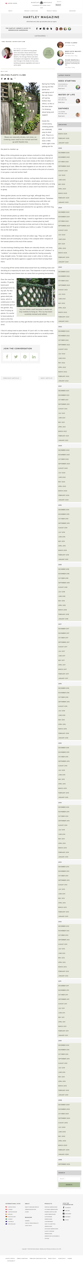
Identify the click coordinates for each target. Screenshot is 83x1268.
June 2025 (62, 180)
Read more (61, 88)
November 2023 (64, 276)
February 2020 (63, 495)
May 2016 (61, 720)
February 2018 (63, 614)
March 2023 (62, 312)
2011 (59, 981)
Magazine (72, 10)
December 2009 (63, 1105)
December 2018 (63, 569)
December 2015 (63, 748)
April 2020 (62, 486)
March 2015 (62, 788)
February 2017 (63, 674)
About (10, 10)
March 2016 (62, 729)
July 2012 (61, 949)
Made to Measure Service (32, 1207)
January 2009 (63, 1154)
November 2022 (64, 336)
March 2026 (62, 134)
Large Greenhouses (50, 1214)
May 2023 (61, 303)
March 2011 (62, 1026)
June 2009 (62, 1132)
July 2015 (61, 770)
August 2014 (62, 825)
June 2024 (62, 239)
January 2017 (63, 678)
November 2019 (63, 514)
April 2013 (62, 903)
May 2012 (61, 958)
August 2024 (63, 230)
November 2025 (64, 157)
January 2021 (63, 440)
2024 (60, 207)
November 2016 (63, 693)
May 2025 (61, 184)
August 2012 (62, 944)
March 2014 (62, 848)
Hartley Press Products (31, 1223)
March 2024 (62, 253)
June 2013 (61, 894)
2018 (60, 565)
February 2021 (63, 436)
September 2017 (63, 642)
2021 (60, 386)
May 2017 (61, 660)
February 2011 (63, 1031)
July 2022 (61, 354)
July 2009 (61, 1127)
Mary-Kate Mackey (73, 51)
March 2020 (62, 491)
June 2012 (61, 953)
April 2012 (62, 962)
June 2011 (61, 1013)
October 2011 (63, 995)
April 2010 (62, 1081)
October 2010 (63, 1054)
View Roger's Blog (70, 67)
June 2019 (61, 537)
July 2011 (61, 1008)
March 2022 (62, 372)
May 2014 (61, 839)
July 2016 (61, 711)
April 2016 (62, 724)
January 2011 (63, 1035)
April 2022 (62, 367)
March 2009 (62, 1145)
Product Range (52, 10)
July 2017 (61, 651)
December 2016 (63, 688)
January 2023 (63, 321)
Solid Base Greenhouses (51, 1228)
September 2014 (64, 821)
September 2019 (64, 523)
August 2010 (62, 1063)
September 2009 (64, 1118)
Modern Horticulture (51, 1211)
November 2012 (63, 931)
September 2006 (64, 1164)
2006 (60, 1160)
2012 (60, 922)
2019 (60, 505)
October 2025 (63, 162)
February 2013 (63, 912)
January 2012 (63, 976)
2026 (60, 129)
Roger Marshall (72, 60)
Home (3, 41)
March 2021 (62, 431)
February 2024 (63, 257)
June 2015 (61, 775)
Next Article (46, 378)
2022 (60, 327)
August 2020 (63, 468)
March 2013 (62, 907)
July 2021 (61, 413)
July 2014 (61, 830)
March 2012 (62, 967)
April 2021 (62, 427)
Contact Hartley (10, 1258)
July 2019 (61, 532)
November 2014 (63, 812)
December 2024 (63, 212)
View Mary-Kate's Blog (71, 55)
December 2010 (63, 1045)
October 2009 (63, 1114)
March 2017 (62, 669)
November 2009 (64, 1109)
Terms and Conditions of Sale (38, 1258)
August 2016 (62, 706)
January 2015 (63, 797)
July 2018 (61, 592)
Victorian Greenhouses (51, 1209)
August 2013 (62, 885)
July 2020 (61, 473)
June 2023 (62, 299)
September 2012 (64, 940)
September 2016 (64, 702)
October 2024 (63, 221)
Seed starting (67, 81)
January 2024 (63, 262)
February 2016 (63, 733)
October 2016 (63, 697)
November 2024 (64, 217)
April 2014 (62, 843)
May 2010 (61, 1077)
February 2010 (63, 1090)
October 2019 (63, 519)
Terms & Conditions (22, 1258)
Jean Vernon (62, 98)
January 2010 (63, 1095)
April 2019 (62, 546)
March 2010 (62, 1086)
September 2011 (63, 999)
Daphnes (63, 108)
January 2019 (63, 559)
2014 (60, 803)
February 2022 (63, 376)
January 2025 (63, 202)
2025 (60, 148)
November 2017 (63, 633)
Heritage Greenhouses (51, 1207)
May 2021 (61, 422)
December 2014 (63, 807)
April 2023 (62, 308)
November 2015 (63, 752)
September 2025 (64, 166)
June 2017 (61, 656)
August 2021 (62, 409)
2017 (60, 624)
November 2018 (63, 574)
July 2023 (61, 294)
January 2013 (63, 916)
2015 (60, 743)
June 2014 (61, 834)
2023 (60, 267)
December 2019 (63, 510)
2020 (60, 446)
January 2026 (63, 143)
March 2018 (62, 610)
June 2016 (61, 715)
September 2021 (64, 404)
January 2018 (63, 619)
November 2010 (63, 1050)
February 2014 (63, 852)
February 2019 (63, 555)
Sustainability (11, 1260)
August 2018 (62, 587)
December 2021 (63, 391)
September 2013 (64, 880)
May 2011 (61, 1017)
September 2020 (64, 464)
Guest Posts (28, 1225)
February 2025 (63, 198)
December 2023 (63, 272)
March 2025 (62, 193)
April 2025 (62, 189)
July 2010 (61, 1068)
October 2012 (63, 935)
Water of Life (66, 95)
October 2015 (63, 757)
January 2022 (63, 381)
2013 (60, 862)
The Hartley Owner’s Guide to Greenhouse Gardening (18, 29)
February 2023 (63, 317)
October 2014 (63, 816)
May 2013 (61, 898)
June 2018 (61, 596)
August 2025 (63, 171)
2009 (60, 1100)
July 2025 (61, 175)
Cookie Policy (62, 1258)
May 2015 (61, 779)
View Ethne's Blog (70, 45)
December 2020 (63, 450)
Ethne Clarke (71, 43)
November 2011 (63, 990)
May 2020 (61, 482)
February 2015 (63, 793)
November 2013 (63, 871)
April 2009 (62, 1141)
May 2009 (61, 1136)
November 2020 (64, 455)
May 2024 (61, 244)
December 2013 (63, 867)
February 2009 (63, 1150)
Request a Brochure (31, 10)
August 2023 (63, 290)
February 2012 (63, 971)
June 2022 (62, 358)
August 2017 (62, 647)
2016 (60, 684)
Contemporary (49, 1221)
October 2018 (63, 578)
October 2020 (63, 459)
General (27, 1220)
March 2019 (62, 550)
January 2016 (63, 738)
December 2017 (63, 629)
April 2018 (62, 605)
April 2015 (62, 784)
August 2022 (63, 349)
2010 (60, 1041)
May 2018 (61, 601)
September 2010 (64, 1059)
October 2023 (63, 281)
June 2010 (61, 1072)
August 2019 (62, 528)
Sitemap (70, 1258)
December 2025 (63, 153)
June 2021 (61, 418)
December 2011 (63, 986)
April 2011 (61, 1022)
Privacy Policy (52, 1258)
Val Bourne (61, 111)
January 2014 (63, 857)
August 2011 (62, 1004)
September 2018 (64, 583)
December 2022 (63, 331)
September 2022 (64, 345)
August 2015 (62, 766)
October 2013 (63, 876)
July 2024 (61, 235)
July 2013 (61, 889)
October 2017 (63, 638)
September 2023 (64, 285)
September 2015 (64, 761)
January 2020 (63, 500)
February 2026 (63, 138)
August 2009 (63, 1123)
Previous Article (11, 378)
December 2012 (63, 926)
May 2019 (61, 541)
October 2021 (63, 400)
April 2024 (62, 248)
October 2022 (63, 340)
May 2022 (61, 363)
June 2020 (62, 477)
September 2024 (64, 226)
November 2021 (63, 395)
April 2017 (61, 665)
